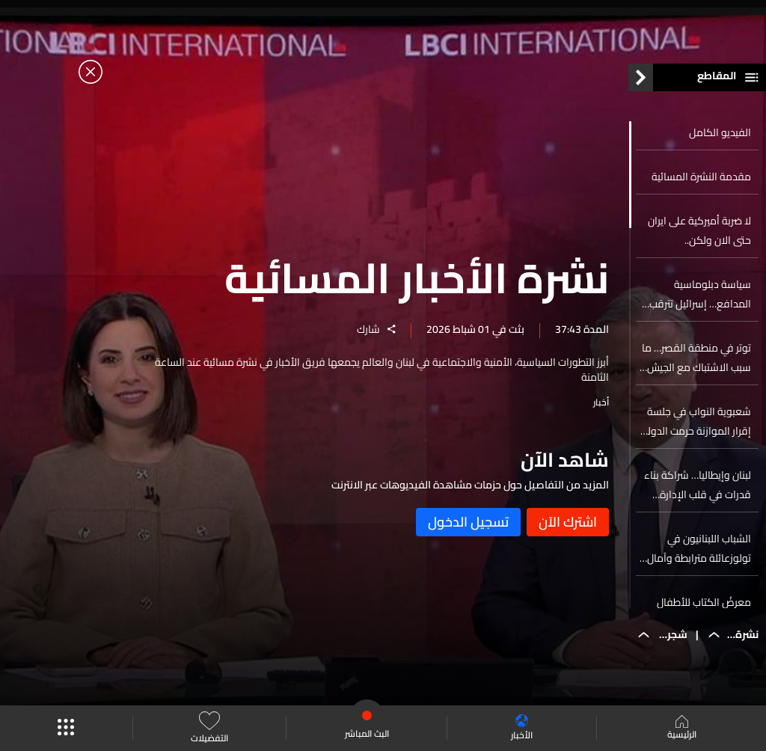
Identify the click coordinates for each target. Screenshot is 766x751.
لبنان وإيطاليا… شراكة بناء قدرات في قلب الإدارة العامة (697, 484)
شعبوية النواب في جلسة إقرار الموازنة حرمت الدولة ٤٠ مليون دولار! (696, 421)
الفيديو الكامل (720, 132)
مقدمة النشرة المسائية (701, 176)
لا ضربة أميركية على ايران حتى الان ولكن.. (699, 230)
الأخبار (522, 728)
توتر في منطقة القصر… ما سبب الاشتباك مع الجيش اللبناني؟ (696, 357)
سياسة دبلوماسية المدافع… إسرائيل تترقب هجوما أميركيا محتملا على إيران (695, 294)
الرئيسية (681, 728)
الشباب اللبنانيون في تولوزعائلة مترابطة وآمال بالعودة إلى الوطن (699, 548)
